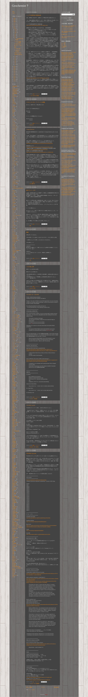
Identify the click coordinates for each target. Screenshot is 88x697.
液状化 (13, 381)
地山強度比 (14, 487)
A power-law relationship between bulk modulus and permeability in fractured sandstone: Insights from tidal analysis (68, 93)
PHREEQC (14, 251)
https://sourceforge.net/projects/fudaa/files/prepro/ (36, 521)
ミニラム (14, 352)
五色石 (13, 428)
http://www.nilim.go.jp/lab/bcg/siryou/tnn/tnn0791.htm (37, 149)
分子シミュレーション (16, 544)
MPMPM (13, 225)
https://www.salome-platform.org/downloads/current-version (38, 534)
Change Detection (30, 129)
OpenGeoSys (14, 237)
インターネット (15, 314)
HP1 (13, 179)
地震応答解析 (14, 496)
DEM (13, 137)
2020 (15, 27)
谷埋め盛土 (14, 473)
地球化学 (14, 483)
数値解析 (37, 683)
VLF (13, 299)
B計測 (13, 115)
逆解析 (13, 406)
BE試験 (13, 110)
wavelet (13, 307)
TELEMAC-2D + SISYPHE (32, 294)
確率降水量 (14, 393)
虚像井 (13, 410)
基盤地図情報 (14, 400)
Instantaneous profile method (17, 188)
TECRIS (13, 288)
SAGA (13, 267)
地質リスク (14, 492)
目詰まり (14, 556)
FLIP (13, 153)
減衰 (13, 417)
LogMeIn (13, 205)
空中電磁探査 (14, 412)
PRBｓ (13, 256)
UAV (13, 291)
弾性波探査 (14, 474)
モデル (13, 353)
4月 (15, 59)
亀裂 (13, 403)
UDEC (13, 294)
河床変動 (35, 398)
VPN (13, 304)
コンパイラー (14, 323)
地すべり (14, 479)
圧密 (13, 362)
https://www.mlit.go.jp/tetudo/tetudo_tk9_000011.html (37, 25)
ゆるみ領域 (14, 356)
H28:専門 (63, 47)
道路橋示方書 (14, 524)
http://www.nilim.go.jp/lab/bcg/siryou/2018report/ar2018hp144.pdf (39, 147)
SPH (13, 275)
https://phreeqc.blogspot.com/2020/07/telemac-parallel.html (38, 679)
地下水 (34, 95)
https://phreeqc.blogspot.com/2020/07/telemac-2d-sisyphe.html (39, 677)
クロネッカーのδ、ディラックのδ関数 (35, 102)
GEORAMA (14, 164)
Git (12, 167)
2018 (15, 68)
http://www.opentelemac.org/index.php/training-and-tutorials (38, 517)
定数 (13, 505)
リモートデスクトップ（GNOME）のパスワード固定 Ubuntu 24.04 (68, 26)
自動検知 (14, 441)
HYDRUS (14, 182)
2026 (15, 18)
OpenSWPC (14, 238)
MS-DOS (14, 228)
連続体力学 (31, 124)
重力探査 (14, 445)
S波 (13, 285)
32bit (13, 87)
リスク (13, 358)
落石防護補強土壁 (15, 566)
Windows (14, 310)
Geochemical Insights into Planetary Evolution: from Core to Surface (68, 194)
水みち (13, 452)
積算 (13, 458)
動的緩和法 (14, 522)
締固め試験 (14, 506)
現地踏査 (14, 420)
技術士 (13, 404)
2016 (15, 71)
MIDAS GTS (14, 218)
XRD (13, 311)
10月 (15, 32)
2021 (15, 26)
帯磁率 (13, 470)
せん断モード (14, 327)
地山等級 (14, 489)
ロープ (13, 361)
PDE (13, 244)
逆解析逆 (14, 407)
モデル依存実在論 (15, 355)
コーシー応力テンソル (16, 321)
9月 (15, 34)
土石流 (13, 518)
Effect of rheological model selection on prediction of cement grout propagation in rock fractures (68, 154)
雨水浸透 (14, 377)
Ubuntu (13, 292)
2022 (15, 24)
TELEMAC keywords (31, 453)
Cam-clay (14, 119)
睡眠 (27, 232)
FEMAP (13, 150)
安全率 (13, 365)
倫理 (13, 573)
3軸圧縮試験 (14, 93)
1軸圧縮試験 (14, 86)
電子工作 (14, 509)
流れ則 (13, 570)
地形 (13, 486)
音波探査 (14, 384)
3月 (15, 61)
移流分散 (14, 368)
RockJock (14, 264)
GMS (13, 169)
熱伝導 (13, 530)
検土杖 (13, 416)
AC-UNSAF (14, 96)
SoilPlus (13, 272)
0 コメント (38, 93)
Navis (13, 231)
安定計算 (14, 366)
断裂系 (13, 477)
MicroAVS (14, 216)
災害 (30, 260)
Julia (13, 197)
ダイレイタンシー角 (16, 331)
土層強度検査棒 (15, 519)
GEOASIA (14, 163)
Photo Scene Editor (15, 250)
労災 (13, 576)
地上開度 (14, 493)
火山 (13, 388)
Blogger (46, 694)
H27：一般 (63, 45)
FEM (13, 148)
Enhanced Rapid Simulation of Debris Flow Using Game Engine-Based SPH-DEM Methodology (68, 118)
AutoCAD (14, 106)
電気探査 (14, 508)
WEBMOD (14, 308)
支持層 (13, 438)
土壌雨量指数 (14, 512)
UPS (13, 295)
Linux (13, 203)
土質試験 (14, 511)
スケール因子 (14, 326)
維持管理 (14, 369)
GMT (13, 170)
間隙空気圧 (14, 397)
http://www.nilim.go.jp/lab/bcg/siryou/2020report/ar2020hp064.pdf (39, 143)
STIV (13, 280)
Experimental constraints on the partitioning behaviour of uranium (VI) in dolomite (68, 184)
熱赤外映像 (14, 528)
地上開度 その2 (64, 34)
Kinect (13, 200)
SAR (30, 183)
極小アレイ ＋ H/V (30, 190)
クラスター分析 (15, 317)
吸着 (13, 409)
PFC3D (13, 247)
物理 (13, 541)
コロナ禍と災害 (30, 266)
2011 (15, 79)
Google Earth (14, 172)
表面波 (13, 538)
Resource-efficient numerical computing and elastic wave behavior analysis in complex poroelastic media (68, 134)
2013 (15, 76)
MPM (13, 224)
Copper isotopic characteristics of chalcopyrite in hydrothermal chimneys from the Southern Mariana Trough (68, 63)
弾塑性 (13, 476)
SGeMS (13, 270)
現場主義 (14, 419)
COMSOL (14, 125)
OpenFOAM (14, 235)
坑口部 (13, 429)
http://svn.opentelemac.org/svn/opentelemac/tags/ (36, 479)
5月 (15, 58)
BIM (13, 112)
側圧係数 (14, 464)
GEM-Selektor (14, 161)
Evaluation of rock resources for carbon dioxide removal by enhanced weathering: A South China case (68, 53)
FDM (13, 147)
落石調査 (14, 565)
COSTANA (14, 128)
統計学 (13, 521)
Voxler (13, 302)
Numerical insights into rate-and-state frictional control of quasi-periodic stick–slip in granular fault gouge (68, 131)
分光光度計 (14, 543)
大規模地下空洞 (15, 471)
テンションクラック (16, 337)
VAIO (13, 298)
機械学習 (33, 183)
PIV (13, 254)
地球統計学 (14, 484)
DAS (13, 134)
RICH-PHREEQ (15, 263)
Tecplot (13, 286)
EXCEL (13, 144)
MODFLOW (14, 221)
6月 (15, 56)
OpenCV (13, 234)
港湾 (13, 432)
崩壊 (13, 553)
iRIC (13, 193)
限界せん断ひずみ (15, 422)
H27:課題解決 (63, 46)
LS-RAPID (14, 208)
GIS (13, 166)
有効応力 (14, 560)
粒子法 (13, 572)
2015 (15, 72)
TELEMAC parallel (30, 405)
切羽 (13, 460)
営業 (13, 378)
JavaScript (14, 196)
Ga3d (13, 160)
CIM (13, 121)
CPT (13, 131)
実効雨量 (14, 442)
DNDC (13, 138)
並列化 (13, 549)
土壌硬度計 (14, 515)
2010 (15, 80)
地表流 (37, 95)
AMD (13, 100)
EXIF (13, 145)
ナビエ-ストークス (15, 342)
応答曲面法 (14, 382)
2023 (15, 23)
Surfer (13, 282)
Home (13, 11)
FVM (13, 157)
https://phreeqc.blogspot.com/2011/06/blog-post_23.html (37, 77)
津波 (13, 503)
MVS (13, 229)
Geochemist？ (20, 5)
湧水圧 (13, 562)
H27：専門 (63, 44)
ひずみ (13, 343)
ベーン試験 (14, 349)
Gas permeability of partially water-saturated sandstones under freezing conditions (68, 157)
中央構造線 (14, 502)
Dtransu (13, 141)
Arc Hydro (14, 103)
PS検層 (13, 257)
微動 (30, 225)
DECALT (13, 135)
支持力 (13, 439)
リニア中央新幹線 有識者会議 (33, 15)
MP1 (13, 222)
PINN (13, 253)
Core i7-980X (14, 126)
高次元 (13, 433)
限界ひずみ (14, 423)
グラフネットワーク (16, 318)
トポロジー (14, 339)
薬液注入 (14, 557)
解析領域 (14, 391)
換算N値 (13, 394)
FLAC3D (13, 151)
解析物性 (14, 390)
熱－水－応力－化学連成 (17, 527)
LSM (13, 212)
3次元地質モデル (15, 91)
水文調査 (14, 455)
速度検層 (14, 467)
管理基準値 (14, 396)
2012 (15, 77)
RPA (13, 266)
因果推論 (14, 374)
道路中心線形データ (16, 525)
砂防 (13, 435)
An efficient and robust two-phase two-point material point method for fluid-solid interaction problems (68, 146)
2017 (15, 69)
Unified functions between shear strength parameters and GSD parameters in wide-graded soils (67, 80)
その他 (13, 330)
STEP (13, 279)
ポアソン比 (14, 350)
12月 (15, 29)
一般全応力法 (14, 372)
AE (12, 97)
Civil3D (13, 122)
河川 (34, 683)
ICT (13, 185)
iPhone (13, 190)
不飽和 (13, 540)
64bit (13, 94)
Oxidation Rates (15, 240)
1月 (15, 64)
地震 (13, 495)
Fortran (13, 154)
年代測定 (14, 531)
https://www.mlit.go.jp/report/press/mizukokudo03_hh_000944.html (39, 152)
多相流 (13, 468)
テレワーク (14, 336)
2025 (15, 19)
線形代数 (14, 463)
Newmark (14, 232)
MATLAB (13, 213)
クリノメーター (15, 320)
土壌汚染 (14, 514)
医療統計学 (14, 371)
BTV (13, 113)
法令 (13, 554)
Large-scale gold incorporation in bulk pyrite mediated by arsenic (68, 192)
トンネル (31, 95)
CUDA (13, 132)
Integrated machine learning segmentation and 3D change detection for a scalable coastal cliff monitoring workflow (68, 105)
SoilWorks (14, 273)
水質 (13, 454)
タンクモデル (14, 334)
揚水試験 (14, 563)
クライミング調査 (15, 315)
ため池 (13, 333)
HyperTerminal (15, 183)
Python (13, 13)
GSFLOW (14, 176)
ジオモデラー (14, 324)
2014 (15, 74)
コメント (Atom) (31, 689)
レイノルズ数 (14, 359)
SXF (13, 283)
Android (13, 102)
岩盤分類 (14, 398)
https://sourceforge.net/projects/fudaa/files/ (34, 530)
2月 (15, 62)
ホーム (43, 687)
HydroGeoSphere (15, 180)
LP (12, 206)
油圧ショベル (14, 559)
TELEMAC (31, 398)
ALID (13, 99)
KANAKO (14, 199)
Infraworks (14, 186)
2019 (15, 66)
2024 (15, 21)
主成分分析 (14, 444)
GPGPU (13, 173)
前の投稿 (56, 687)
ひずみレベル (14, 345)
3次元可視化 (14, 90)
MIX (13, 219)
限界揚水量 (14, 425)
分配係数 (14, 546)
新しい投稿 (29, 687)
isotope (13, 194)
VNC (13, 301)
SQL (13, 276)
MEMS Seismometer (16, 215)
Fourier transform (15, 156)
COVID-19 (31, 288)
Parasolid (14, 241)
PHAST (13, 248)
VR (12, 305)
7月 (15, 37)
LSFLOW (14, 209)
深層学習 (14, 451)
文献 (13, 547)
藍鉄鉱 (13, 569)
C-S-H (13, 118)
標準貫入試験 (14, 537)
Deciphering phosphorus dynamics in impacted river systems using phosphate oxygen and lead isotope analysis (68, 67)
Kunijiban (14, 202)
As (12, 105)
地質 (13, 490)
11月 (15, 30)
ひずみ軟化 (14, 346)
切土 (13, 461)
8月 (15, 35)
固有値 (13, 426)
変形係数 (14, 550)
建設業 (13, 413)
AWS (13, 109)
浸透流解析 (14, 449)
